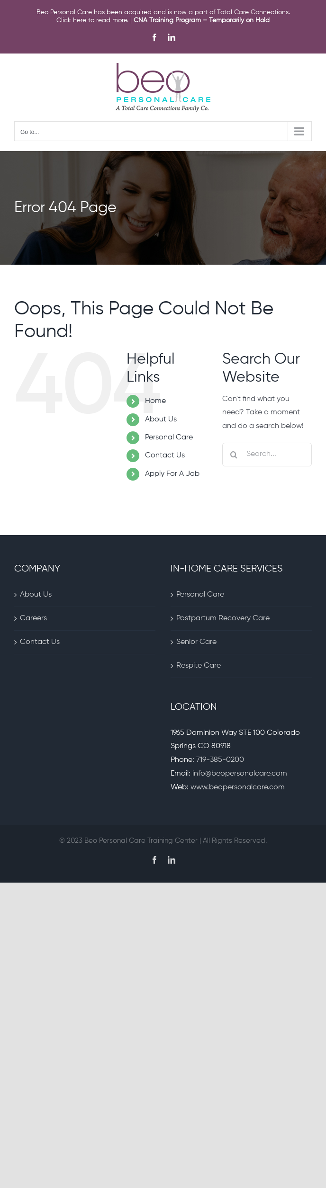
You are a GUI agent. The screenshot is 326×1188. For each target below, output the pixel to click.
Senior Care (196, 642)
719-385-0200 (220, 760)
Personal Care (169, 437)
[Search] (234, 454)
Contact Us (165, 455)
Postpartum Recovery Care (223, 618)
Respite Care (198, 666)
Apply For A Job (172, 474)
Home (155, 401)
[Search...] (267, 454)
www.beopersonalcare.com (237, 787)
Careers (33, 618)
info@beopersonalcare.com (239, 773)
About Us (161, 419)
